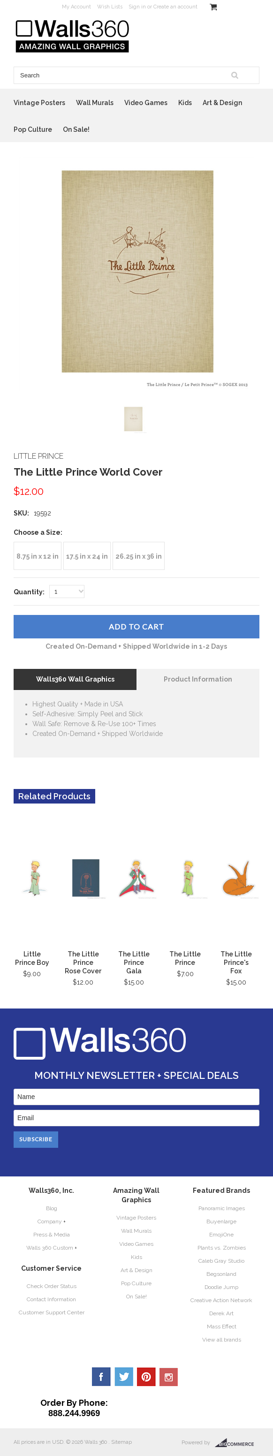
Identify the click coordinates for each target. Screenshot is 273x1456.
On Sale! (76, 129)
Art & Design (222, 102)
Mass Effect (221, 1326)
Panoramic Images (221, 1208)
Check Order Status (51, 1286)
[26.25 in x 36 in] (139, 556)
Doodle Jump (221, 1287)
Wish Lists (109, 7)
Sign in (137, 7)
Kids (185, 102)
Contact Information (51, 1299)
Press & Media (51, 1234)
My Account (76, 7)
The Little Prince (185, 958)
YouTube (168, 1376)
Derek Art (221, 1313)
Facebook (101, 1376)
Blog (51, 1208)
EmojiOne (221, 1234)
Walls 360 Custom (49, 1247)
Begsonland (221, 1274)
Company (50, 1221)
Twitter (123, 1376)
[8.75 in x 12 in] (37, 556)
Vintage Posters (39, 102)
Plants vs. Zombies (221, 1247)
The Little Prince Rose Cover (83, 962)
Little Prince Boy (32, 958)
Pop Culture (33, 129)
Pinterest (146, 1376)
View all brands (221, 1339)
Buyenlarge (221, 1221)
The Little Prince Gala (134, 962)
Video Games (145, 102)
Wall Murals (95, 102)
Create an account (175, 7)
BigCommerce (237, 1443)
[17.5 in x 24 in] (87, 556)
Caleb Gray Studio (221, 1261)
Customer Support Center (51, 1312)
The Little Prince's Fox (236, 962)
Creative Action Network (221, 1300)
